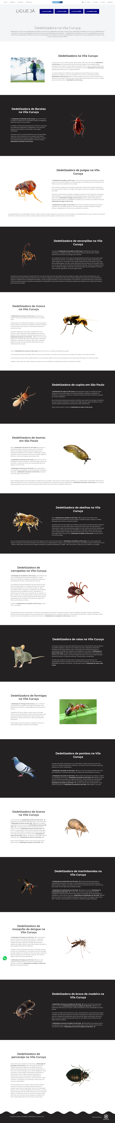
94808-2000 (110, 2)
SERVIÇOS (20, 2)
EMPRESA (12, 2)
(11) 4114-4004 (87, 2)
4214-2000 (95, 2)
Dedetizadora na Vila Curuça (36, 1116)
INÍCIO (5, 2)
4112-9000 (102, 2)
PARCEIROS (29, 2)
